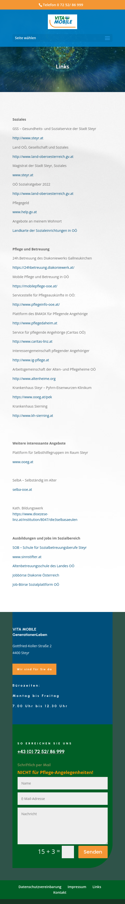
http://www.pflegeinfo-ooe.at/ (36, 304)
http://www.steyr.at (27, 138)
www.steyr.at (22, 175)
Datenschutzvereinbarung (40, 886)
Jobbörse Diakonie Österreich (35, 575)
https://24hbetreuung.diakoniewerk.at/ (43, 267)
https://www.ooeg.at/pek (32, 397)
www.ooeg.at (22, 461)
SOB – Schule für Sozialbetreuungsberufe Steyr (49, 547)
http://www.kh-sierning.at (32, 415)
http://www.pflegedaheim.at (34, 323)
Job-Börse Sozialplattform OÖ (35, 584)
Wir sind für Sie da (34, 669)
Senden (93, 851)
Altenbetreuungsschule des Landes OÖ (43, 566)
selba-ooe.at (22, 489)
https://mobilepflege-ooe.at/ (34, 286)
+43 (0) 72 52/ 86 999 (40, 751)
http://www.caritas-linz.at (32, 341)
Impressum (77, 886)
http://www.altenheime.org (33, 378)
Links (97, 886)
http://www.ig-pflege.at (30, 360)
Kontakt (59, 892)
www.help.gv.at (24, 212)
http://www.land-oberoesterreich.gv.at (42, 156)
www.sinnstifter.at (27, 556)
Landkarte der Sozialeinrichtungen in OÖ (44, 230)
